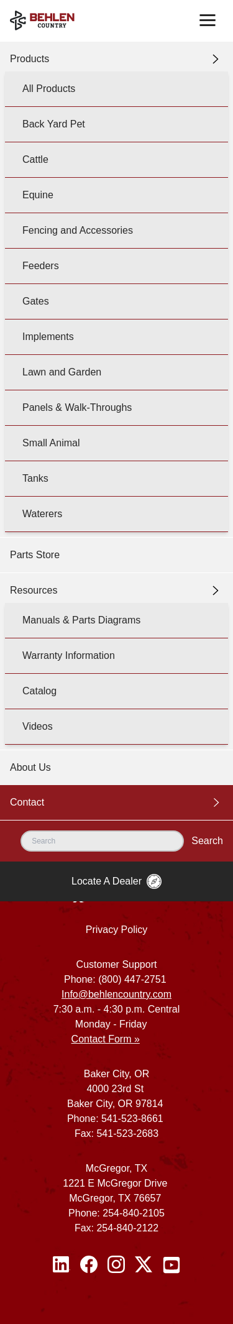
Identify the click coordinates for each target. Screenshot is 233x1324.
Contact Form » (105, 1039)
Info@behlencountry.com (116, 994)
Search (207, 840)
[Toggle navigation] (207, 20)
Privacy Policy (117, 929)
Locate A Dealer (116, 881)
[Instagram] (116, 1265)
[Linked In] (61, 1265)
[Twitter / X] (143, 1265)
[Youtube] (171, 1265)
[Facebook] (89, 1265)
